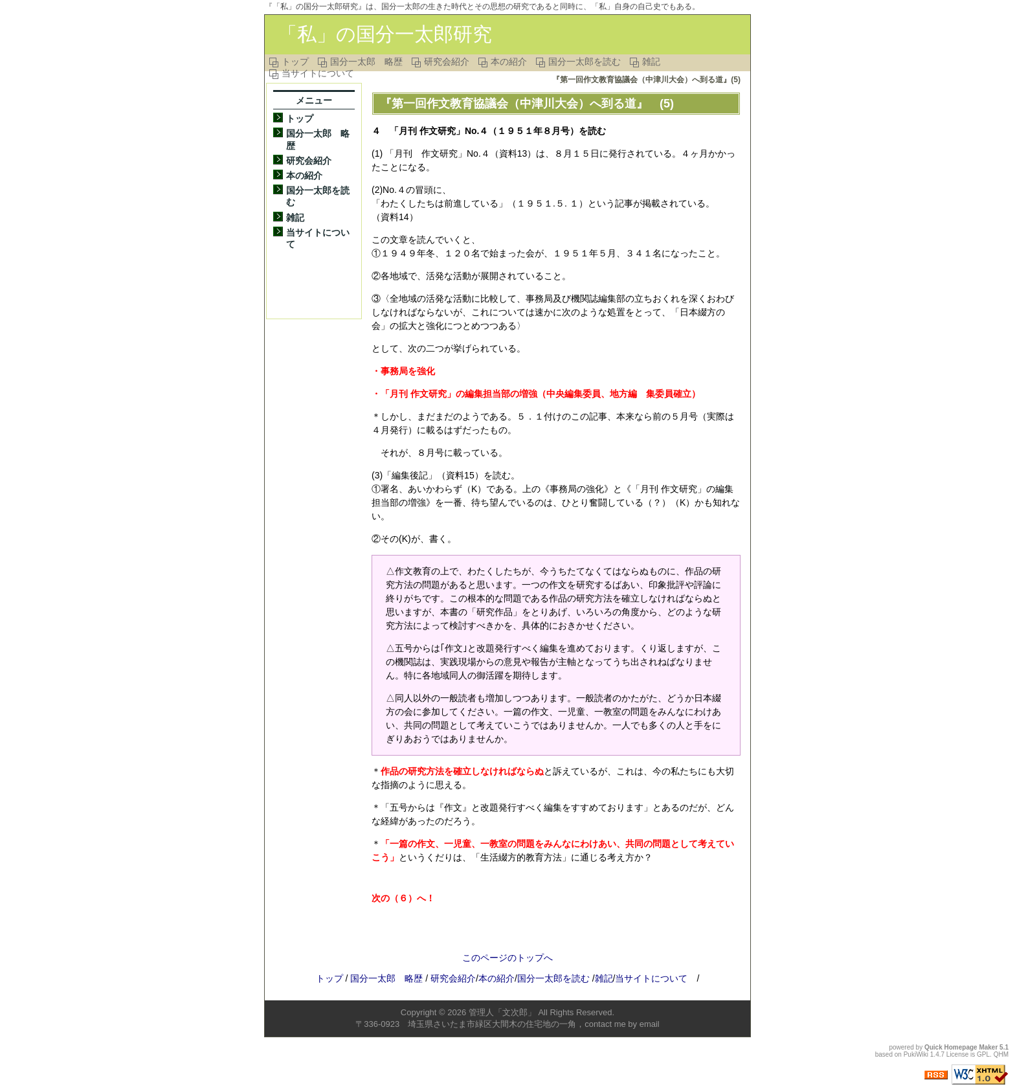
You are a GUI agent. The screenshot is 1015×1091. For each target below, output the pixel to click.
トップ (295, 61)
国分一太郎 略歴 (366, 61)
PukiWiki (916, 1054)
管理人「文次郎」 (502, 1012)
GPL (983, 1054)
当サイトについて (318, 73)
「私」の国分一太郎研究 (385, 34)
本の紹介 (509, 61)
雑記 (651, 61)
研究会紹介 (446, 61)
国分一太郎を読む (584, 61)
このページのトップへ (507, 957)
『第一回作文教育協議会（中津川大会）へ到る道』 (514, 103)
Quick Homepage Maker (961, 1047)
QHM (1001, 1054)
